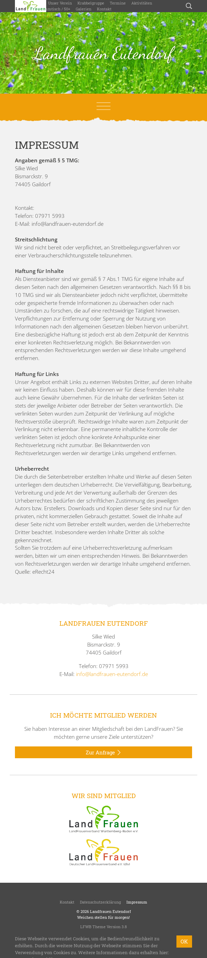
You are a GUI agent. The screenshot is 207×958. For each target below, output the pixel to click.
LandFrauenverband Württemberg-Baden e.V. (117, 932)
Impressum (136, 902)
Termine (118, 3)
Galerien (83, 8)
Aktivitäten (141, 3)
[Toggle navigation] (103, 106)
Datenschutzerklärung (100, 902)
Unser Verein (60, 3)
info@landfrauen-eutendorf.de (112, 673)
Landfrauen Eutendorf (103, 53)
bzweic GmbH (128, 938)
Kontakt (104, 8)
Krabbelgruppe (90, 3)
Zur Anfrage (104, 752)
